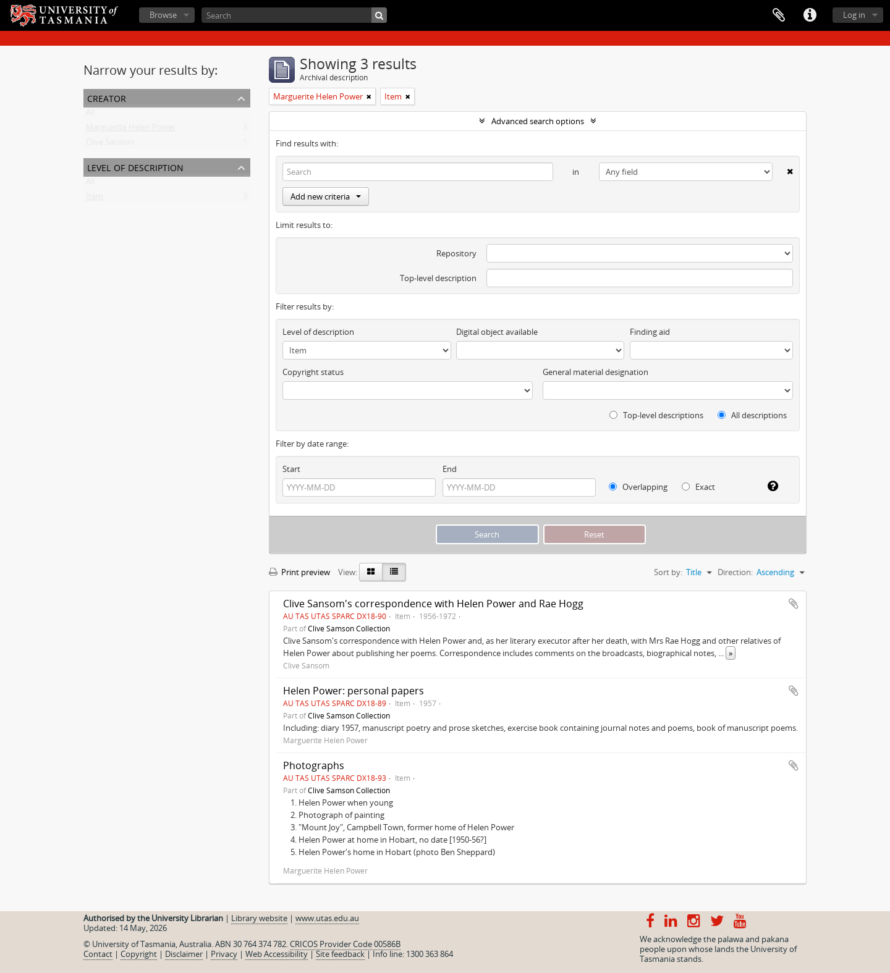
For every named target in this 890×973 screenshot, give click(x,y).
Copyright (139, 953)
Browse (163, 14)
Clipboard (778, 15)
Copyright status (313, 371)
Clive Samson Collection (349, 628)
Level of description (135, 166)
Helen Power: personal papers (353, 690)
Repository (456, 253)
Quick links (809, 15)
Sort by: (668, 572)
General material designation (595, 371)
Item (94, 198)
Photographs (313, 765)
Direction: (735, 572)
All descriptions (752, 415)
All (90, 114)
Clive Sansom (110, 144)
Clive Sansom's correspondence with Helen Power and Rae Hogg (433, 603)
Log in (854, 14)
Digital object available (497, 331)
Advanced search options (537, 121)
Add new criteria (325, 196)
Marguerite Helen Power (131, 129)
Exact (698, 486)
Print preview (299, 572)
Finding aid (650, 331)
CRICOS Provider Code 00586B (345, 944)
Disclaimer (184, 953)
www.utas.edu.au (327, 918)
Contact (97, 953)
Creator (106, 97)
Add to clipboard (793, 603)
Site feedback (340, 953)
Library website (259, 918)
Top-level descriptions (656, 415)
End (450, 468)
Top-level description (438, 278)
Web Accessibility (276, 953)
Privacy (224, 953)
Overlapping (638, 486)
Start (291, 468)
